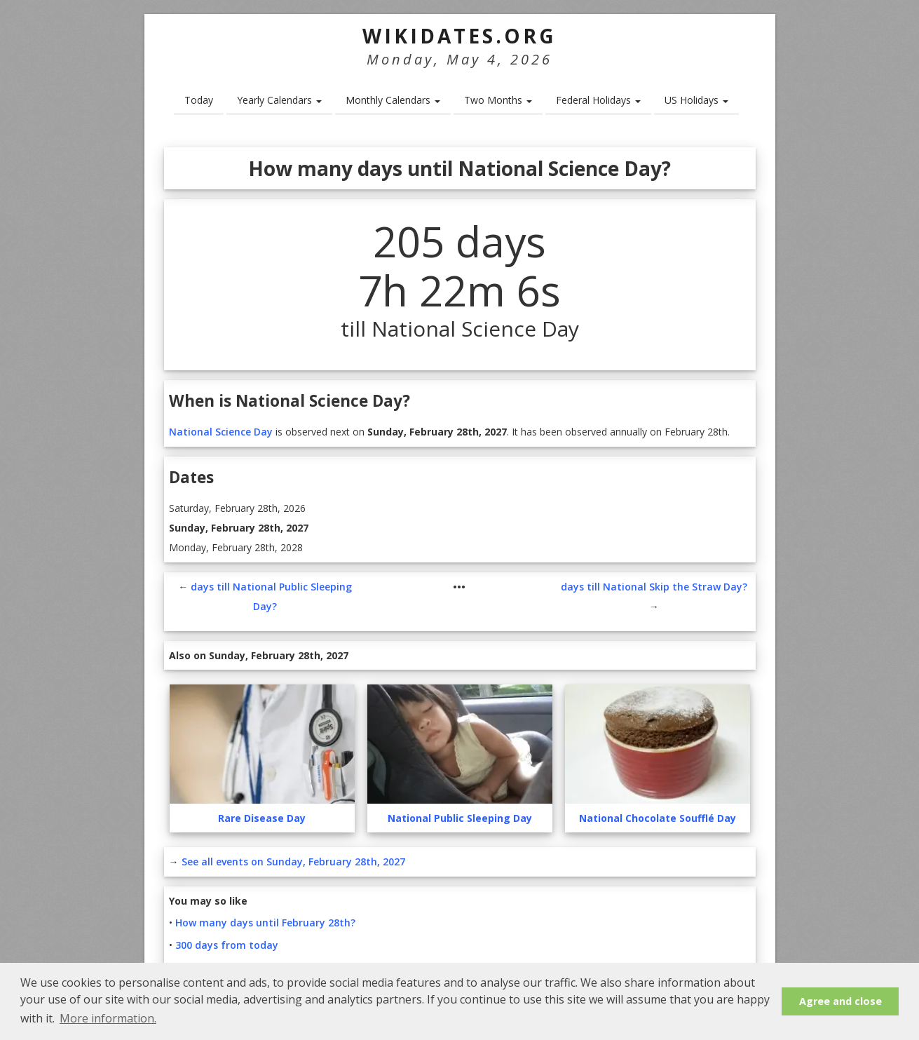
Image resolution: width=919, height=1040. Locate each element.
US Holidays (696, 100)
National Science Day (221, 431)
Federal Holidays (598, 100)
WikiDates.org (459, 35)
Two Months (498, 100)
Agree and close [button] (840, 1001)
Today (198, 100)
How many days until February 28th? (265, 922)
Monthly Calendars (393, 100)
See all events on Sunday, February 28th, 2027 (293, 861)
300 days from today (226, 945)
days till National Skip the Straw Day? (654, 586)
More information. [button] (108, 1018)
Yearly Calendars (279, 100)
